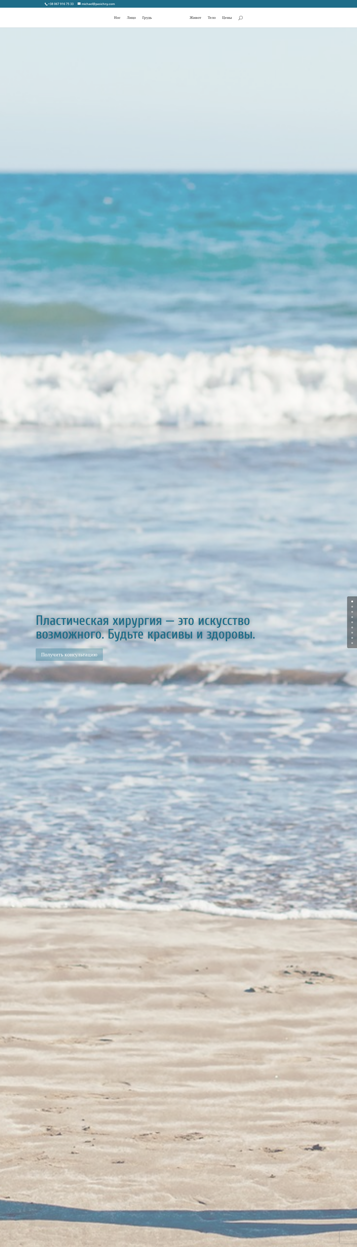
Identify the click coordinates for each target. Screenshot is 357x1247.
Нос (117, 18)
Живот (195, 18)
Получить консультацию (69, 654)
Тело (212, 18)
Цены (227, 18)
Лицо (131, 18)
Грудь (147, 18)
